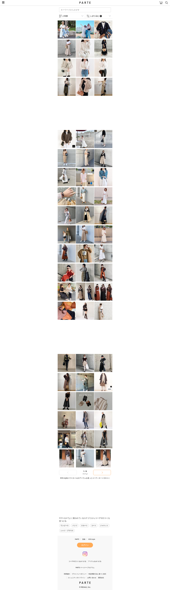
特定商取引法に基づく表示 (97, 574)
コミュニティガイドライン (76, 578)
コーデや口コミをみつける (77, 561)
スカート (84, 525)
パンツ (74, 525)
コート (93, 525)
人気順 (65, 16)
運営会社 (101, 578)
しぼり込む (96, 16)
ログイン (85, 545)
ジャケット (104, 525)
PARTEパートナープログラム (85, 567)
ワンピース (65, 525)
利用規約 (67, 574)
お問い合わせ (91, 578)
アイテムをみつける (94, 561)
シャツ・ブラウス (67, 530)
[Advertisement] (79, 113)
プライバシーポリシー (79, 574)
